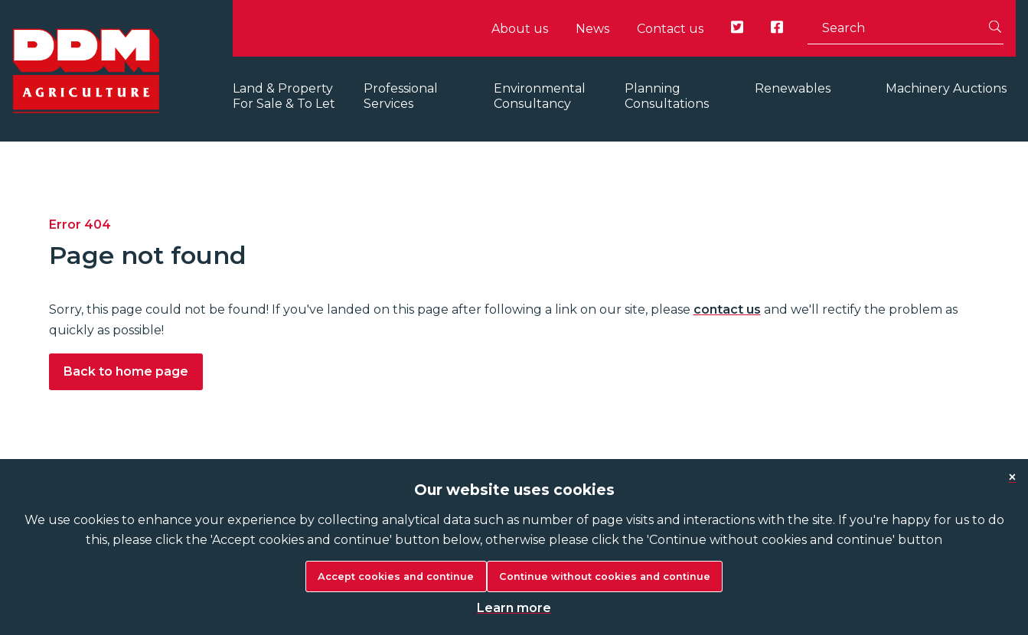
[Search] (995, 28)
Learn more (514, 608)
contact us (727, 309)
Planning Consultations (667, 95)
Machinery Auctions (946, 88)
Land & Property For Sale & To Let (284, 95)
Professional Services (401, 95)
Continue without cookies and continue (604, 576)
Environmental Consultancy (540, 95)
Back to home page (126, 371)
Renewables (793, 88)
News (592, 28)
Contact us (670, 28)
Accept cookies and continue (396, 576)
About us (519, 28)
